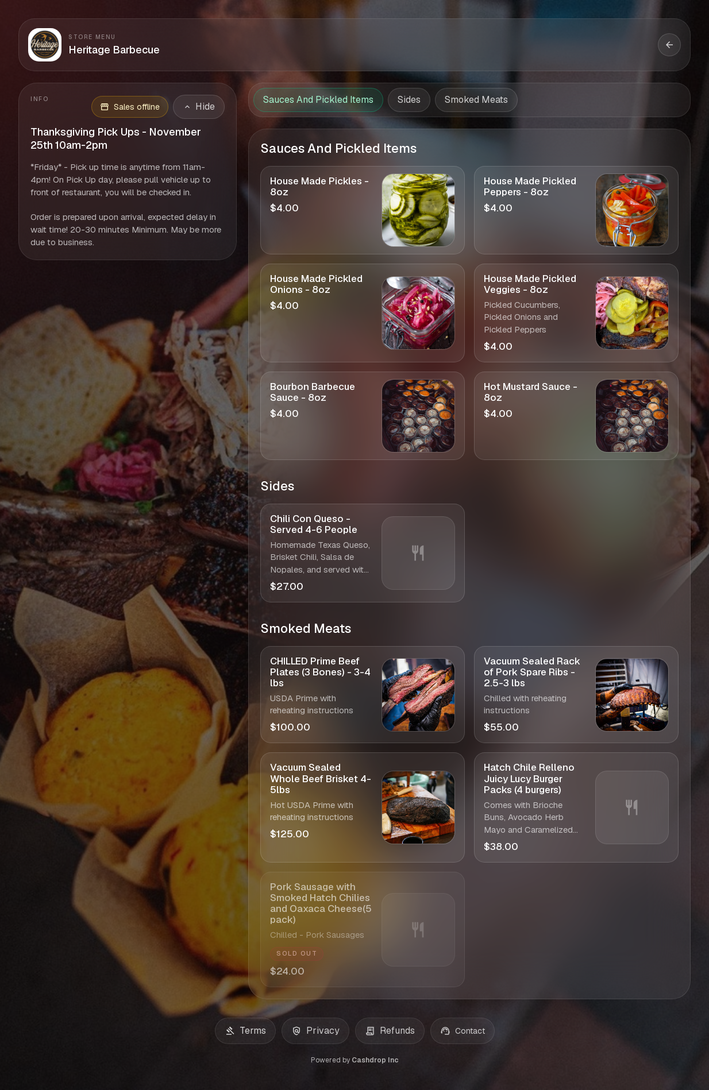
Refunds (390, 1031)
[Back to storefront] (669, 44)
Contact (462, 1031)
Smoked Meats (476, 100)
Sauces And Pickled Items (318, 100)
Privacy (315, 1031)
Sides (409, 100)
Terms (245, 1031)
